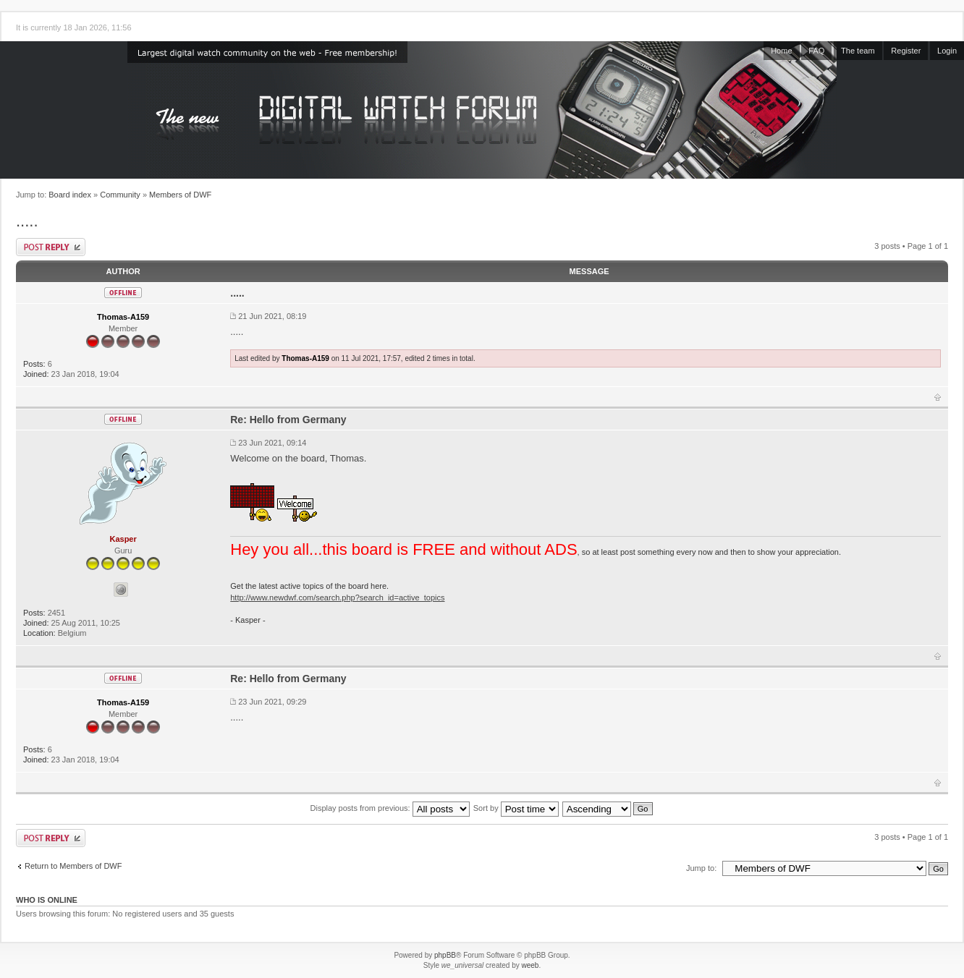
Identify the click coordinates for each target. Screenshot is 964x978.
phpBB (445, 955)
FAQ (816, 50)
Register (906, 50)
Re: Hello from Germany (288, 419)
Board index (69, 194)
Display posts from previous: (390, 808)
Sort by (516, 808)
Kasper (122, 539)
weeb (529, 965)
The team (857, 50)
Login (947, 50)
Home (781, 50)
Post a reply (50, 247)
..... (27, 221)
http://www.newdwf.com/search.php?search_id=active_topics (337, 597)
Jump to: (701, 868)
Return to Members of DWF (73, 866)
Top (937, 397)
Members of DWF (180, 194)
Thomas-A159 (123, 316)
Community (120, 194)
